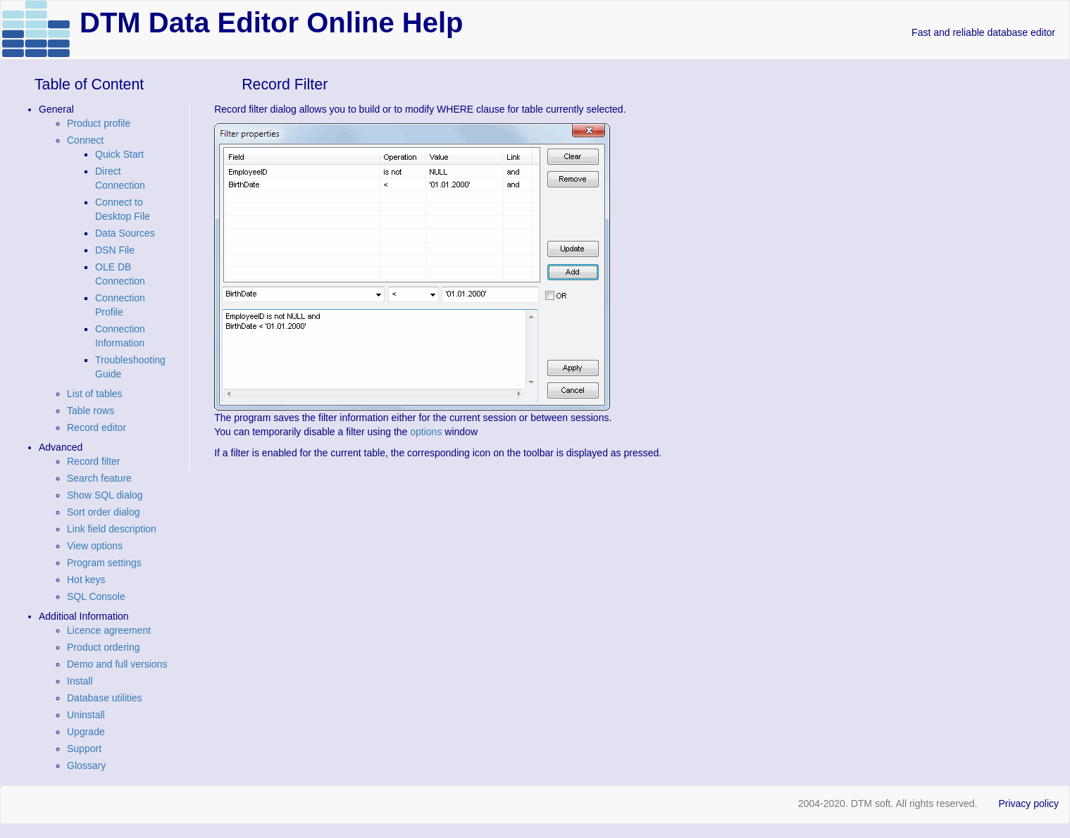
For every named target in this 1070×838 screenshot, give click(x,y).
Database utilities (104, 697)
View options (95, 545)
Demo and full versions (117, 664)
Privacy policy (1028, 803)
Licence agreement (109, 630)
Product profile (98, 123)
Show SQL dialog (105, 495)
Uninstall (86, 714)
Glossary (86, 765)
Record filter (93, 461)
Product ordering (103, 647)
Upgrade (86, 731)
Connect (85, 140)
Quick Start (119, 154)
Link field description (111, 528)
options (426, 431)
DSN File (115, 250)
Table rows (90, 410)
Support (84, 748)
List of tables (95, 393)
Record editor (96, 427)
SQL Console (96, 596)
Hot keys (86, 579)
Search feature (99, 478)
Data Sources (125, 233)
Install (80, 681)
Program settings (104, 562)
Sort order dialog (103, 512)
